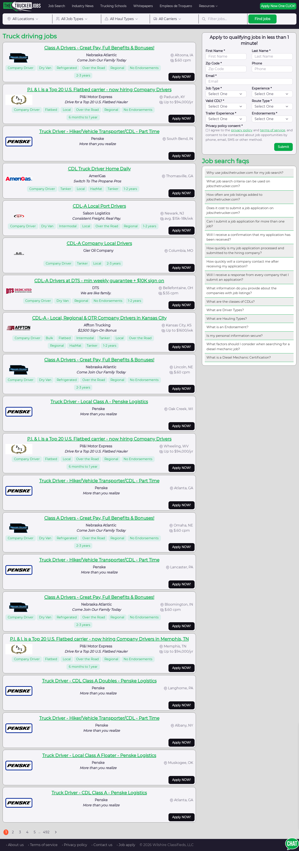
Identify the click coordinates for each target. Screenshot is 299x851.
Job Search (56, 6)
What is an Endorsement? (227, 327)
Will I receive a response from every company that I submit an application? (247, 277)
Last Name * (261, 51)
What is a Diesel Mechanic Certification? (238, 357)
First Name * (215, 51)
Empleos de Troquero (176, 6)
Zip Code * (214, 63)
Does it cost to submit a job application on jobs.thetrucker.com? (240, 210)
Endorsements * (264, 113)
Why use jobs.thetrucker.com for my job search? (244, 173)
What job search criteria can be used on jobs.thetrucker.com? (238, 183)
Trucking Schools (113, 6)
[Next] (56, 832)
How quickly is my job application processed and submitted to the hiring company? (245, 250)
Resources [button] (206, 6)
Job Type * (214, 88)
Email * (211, 76)
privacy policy (241, 130)
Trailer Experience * (221, 113)
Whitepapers (143, 6)
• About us (15, 845)
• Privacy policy (74, 845)
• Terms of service (43, 845)
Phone (257, 63)
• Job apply (126, 845)
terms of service (272, 130)
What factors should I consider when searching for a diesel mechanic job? (248, 346)
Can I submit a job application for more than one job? (245, 223)
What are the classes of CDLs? (230, 301)
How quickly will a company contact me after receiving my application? (242, 263)
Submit (283, 147)
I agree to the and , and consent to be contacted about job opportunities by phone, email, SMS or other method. (249, 134)
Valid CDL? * (215, 101)
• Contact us (101, 845)
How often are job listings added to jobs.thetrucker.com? (234, 197)
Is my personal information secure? (234, 336)
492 (46, 832)
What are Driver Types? (225, 310)
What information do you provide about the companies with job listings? (241, 290)
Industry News (82, 6)
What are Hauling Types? (226, 319)
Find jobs (262, 19)
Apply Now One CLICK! (278, 6)
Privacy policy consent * (224, 126)
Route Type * (262, 101)
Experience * (262, 88)
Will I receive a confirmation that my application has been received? (248, 237)
